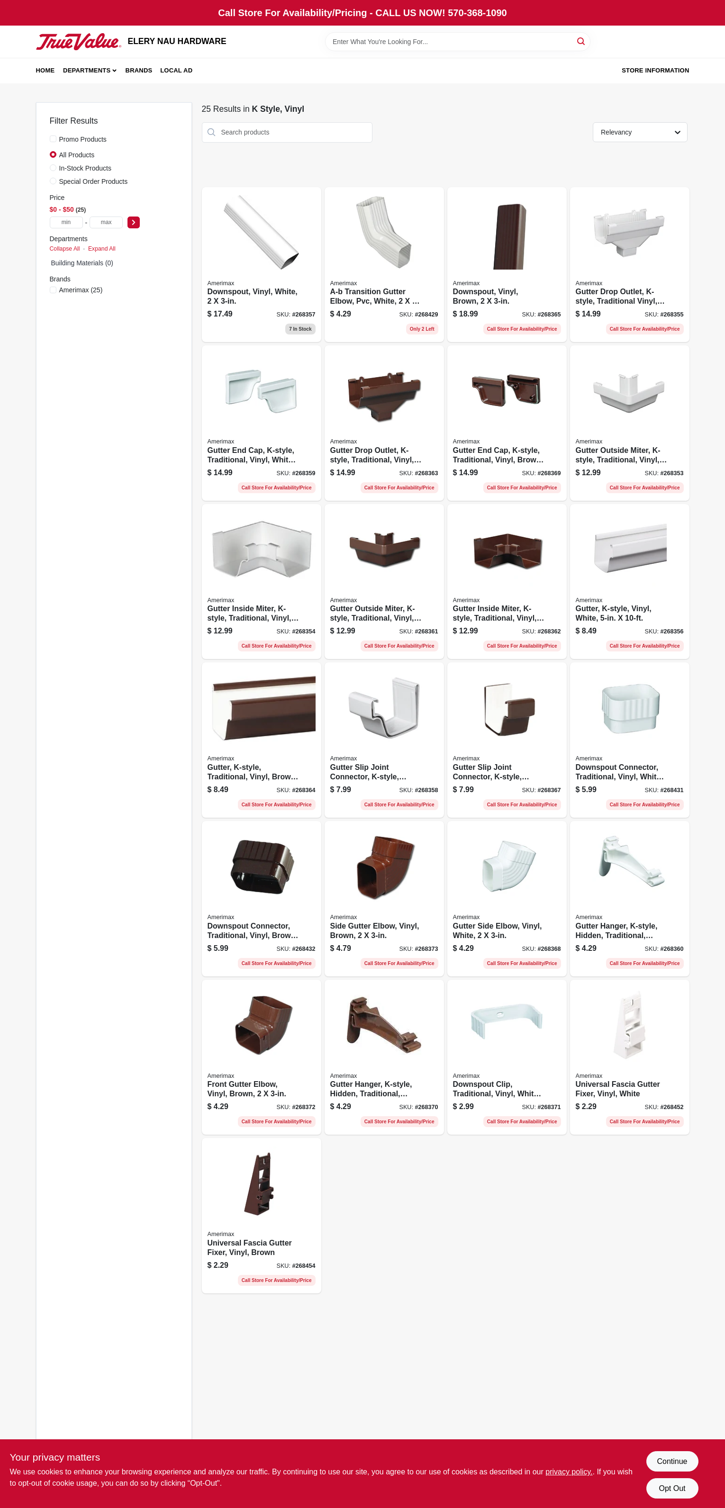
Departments (86, 70)
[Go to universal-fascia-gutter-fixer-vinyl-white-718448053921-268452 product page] (629, 1057)
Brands (139, 70)
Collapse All (65, 248)
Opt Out (672, 1488)
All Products (77, 155)
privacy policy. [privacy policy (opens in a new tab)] (568, 1472)
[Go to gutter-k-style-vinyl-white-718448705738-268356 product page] (629, 581)
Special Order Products (93, 181)
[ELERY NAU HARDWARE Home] (78, 41)
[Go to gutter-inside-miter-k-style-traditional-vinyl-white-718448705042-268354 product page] (261, 581)
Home (45, 70)
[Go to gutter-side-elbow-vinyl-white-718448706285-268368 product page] (507, 898)
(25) (81, 290)
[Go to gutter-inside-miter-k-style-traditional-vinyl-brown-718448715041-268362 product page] (507, 581)
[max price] (106, 222)
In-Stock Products (85, 168)
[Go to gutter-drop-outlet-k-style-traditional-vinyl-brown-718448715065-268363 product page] (384, 423)
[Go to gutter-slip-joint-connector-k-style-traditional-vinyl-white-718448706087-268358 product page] (384, 740)
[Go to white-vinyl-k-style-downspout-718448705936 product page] (261, 265)
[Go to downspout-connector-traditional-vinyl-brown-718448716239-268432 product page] (261, 898)
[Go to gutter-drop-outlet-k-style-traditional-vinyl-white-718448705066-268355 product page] (629, 265)
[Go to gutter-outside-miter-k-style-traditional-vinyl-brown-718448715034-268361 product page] (384, 581)
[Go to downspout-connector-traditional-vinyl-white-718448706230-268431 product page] (629, 740)
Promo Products (83, 139)
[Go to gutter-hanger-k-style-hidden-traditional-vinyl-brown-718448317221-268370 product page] (384, 1057)
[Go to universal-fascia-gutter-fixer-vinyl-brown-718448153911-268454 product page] (261, 1215)
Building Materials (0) (82, 263)
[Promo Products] (53, 138)
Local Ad (176, 70)
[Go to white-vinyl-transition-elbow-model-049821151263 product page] (384, 265)
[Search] (582, 41)
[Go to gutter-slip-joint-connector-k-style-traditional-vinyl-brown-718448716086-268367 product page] (507, 740)
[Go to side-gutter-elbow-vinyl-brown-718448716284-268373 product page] (384, 898)
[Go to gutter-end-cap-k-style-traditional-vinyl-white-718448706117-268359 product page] (261, 423)
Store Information (655, 70)
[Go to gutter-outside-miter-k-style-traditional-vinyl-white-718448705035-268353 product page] (629, 423)
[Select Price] (133, 222)
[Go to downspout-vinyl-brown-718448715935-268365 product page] (507, 265)
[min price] (66, 222)
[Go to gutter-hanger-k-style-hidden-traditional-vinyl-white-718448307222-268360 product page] (629, 898)
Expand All (102, 248)
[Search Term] (457, 41)
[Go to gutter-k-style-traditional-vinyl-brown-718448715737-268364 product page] (261, 740)
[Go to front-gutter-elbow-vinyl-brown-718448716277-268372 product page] (261, 1057)
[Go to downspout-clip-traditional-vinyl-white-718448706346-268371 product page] (507, 1057)
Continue (672, 1461)
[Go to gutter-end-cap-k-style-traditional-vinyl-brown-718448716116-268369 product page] (507, 423)
